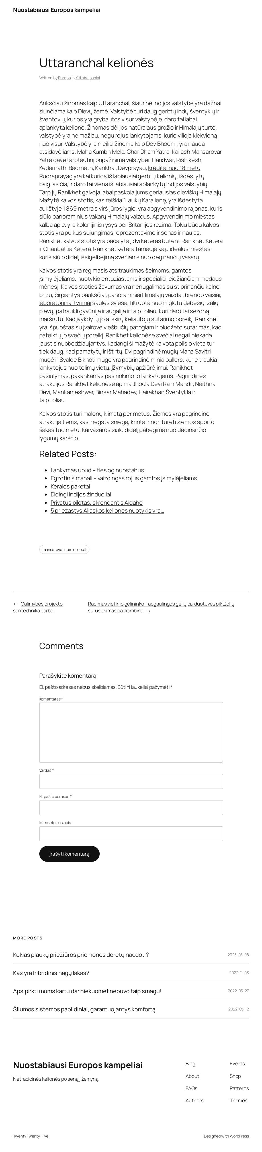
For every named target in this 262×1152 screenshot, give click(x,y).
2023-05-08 (238, 954)
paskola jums (131, 192)
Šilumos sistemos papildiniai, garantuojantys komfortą (84, 1009)
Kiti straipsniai (87, 77)
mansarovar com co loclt (64, 549)
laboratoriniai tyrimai (65, 303)
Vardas (46, 770)
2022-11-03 (239, 972)
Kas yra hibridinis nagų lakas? (51, 973)
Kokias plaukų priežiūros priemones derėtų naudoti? (81, 954)
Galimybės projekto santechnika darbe (38, 607)
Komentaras (51, 699)
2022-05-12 (238, 1009)
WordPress (239, 1136)
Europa (64, 77)
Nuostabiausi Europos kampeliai (56, 10)
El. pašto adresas (55, 796)
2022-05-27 (238, 990)
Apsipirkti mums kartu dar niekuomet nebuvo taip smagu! (87, 991)
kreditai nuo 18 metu (174, 168)
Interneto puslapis (55, 822)
